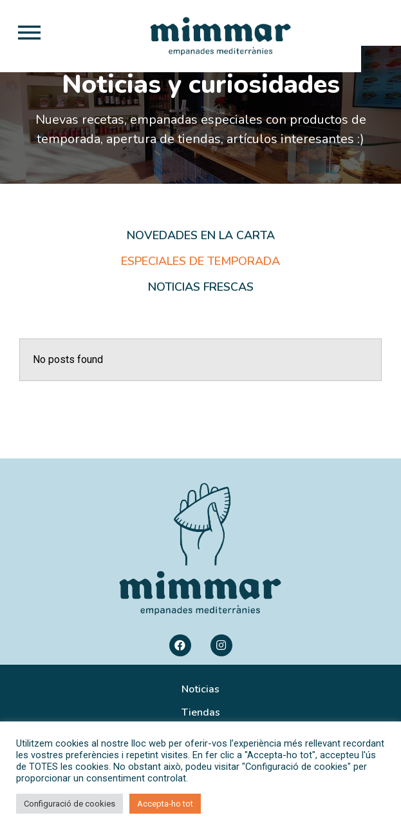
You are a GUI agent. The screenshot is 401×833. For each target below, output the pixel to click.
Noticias (200, 716)
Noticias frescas (201, 313)
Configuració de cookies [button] (69, 803)
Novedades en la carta (201, 262)
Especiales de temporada (200, 287)
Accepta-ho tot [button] (165, 803)
